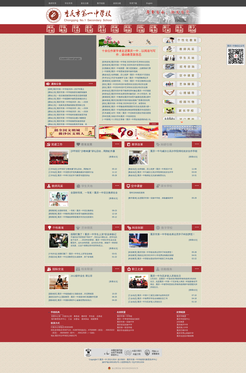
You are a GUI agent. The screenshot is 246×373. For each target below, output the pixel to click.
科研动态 (106, 91)
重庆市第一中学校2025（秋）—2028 (72, 102)
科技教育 (132, 252)
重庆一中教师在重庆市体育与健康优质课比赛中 (131, 97)
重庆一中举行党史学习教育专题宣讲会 (74, 175)
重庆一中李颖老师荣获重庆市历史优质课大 (76, 217)
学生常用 (68, 3)
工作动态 (53, 169)
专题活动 (53, 257)
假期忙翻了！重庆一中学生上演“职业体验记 (93, 234)
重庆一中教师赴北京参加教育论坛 (151, 175)
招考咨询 (106, 62)
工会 (70, 319)
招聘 (50, 89)
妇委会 (77, 319)
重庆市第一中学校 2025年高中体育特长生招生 (130, 65)
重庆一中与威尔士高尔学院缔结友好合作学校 (173, 151)
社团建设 (106, 68)
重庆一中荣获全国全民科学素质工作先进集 (155, 259)
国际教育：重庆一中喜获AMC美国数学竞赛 (80, 297)
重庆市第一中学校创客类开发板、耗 (72, 124)
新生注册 (84, 3)
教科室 (84, 316)
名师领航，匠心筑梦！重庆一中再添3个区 (154, 169)
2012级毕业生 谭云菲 (81, 276)
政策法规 (117, 3)
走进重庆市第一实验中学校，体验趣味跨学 (155, 198)
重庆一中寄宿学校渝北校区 (128, 319)
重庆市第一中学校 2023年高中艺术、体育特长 (126, 103)
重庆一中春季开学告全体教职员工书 (152, 298)
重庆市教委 (181, 316)
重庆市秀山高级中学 (185, 333)
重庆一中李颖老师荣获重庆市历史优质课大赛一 (131, 106)
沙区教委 (180, 322)
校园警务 (94, 319)
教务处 (77, 316)
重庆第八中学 (182, 327)
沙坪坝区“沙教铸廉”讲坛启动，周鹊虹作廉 (93, 151)
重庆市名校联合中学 (125, 330)
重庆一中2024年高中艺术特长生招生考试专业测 (127, 87)
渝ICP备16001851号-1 (111, 362)
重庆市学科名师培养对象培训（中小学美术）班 (131, 94)
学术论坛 (106, 78)
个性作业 (53, 254)
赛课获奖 (106, 81)
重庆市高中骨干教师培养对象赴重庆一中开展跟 (131, 91)
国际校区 (53, 294)
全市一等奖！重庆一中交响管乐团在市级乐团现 (131, 113)
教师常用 (52, 3)
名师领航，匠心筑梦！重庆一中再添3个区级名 (130, 75)
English (149, 3)
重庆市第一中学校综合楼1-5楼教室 (71, 118)
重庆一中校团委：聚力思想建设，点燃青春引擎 (131, 68)
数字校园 (101, 3)
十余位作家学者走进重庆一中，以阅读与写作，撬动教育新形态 (128, 52)
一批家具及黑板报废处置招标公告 (71, 105)
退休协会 (85, 319)
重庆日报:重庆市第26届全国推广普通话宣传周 (130, 100)
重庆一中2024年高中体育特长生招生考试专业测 (127, 84)
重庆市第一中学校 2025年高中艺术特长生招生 (130, 62)
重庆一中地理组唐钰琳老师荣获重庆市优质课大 (131, 110)
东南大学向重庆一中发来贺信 (123, 116)
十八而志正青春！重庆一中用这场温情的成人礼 (131, 119)
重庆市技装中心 (183, 319)
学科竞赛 (106, 116)
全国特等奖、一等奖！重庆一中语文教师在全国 (131, 81)
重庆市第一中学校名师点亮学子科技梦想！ (172, 234)
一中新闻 (106, 71)
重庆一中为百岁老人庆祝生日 (165, 276)
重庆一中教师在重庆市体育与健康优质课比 (76, 214)
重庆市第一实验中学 (125, 322)
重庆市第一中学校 (124, 316)
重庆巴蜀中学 (182, 330)
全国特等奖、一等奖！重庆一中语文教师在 (76, 210)
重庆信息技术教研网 (185, 336)
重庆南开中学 (182, 325)
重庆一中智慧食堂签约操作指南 (124, 71)
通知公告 (52, 92)
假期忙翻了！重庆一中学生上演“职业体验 (75, 254)
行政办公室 (67, 316)
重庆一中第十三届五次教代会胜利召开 (153, 295)
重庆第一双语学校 (124, 327)
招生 (104, 84)
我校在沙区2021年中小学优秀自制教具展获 (155, 255)
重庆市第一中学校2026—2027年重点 (68, 89)
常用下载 (133, 3)
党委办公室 (56, 316)
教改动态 (106, 75)
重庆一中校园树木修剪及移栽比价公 (72, 99)
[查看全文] (113, 157)
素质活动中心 (54, 297)
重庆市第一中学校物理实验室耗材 (71, 121)
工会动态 (132, 295)
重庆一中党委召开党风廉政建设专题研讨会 (76, 172)
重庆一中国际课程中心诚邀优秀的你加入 (75, 300)
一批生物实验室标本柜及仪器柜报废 (72, 95)
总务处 (99, 316)
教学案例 (132, 198)
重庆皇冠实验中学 (124, 325)
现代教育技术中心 (58, 319)
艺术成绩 (106, 113)
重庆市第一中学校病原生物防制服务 (72, 92)
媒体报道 (106, 100)
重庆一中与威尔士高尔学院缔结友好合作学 (155, 172)
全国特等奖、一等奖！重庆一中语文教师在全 (94, 192)
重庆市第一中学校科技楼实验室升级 (72, 115)
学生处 (92, 316)
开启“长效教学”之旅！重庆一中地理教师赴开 (129, 78)
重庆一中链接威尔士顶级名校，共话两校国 (76, 294)
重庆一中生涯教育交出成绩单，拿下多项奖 (76, 257)
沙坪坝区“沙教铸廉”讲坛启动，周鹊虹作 (74, 169)
